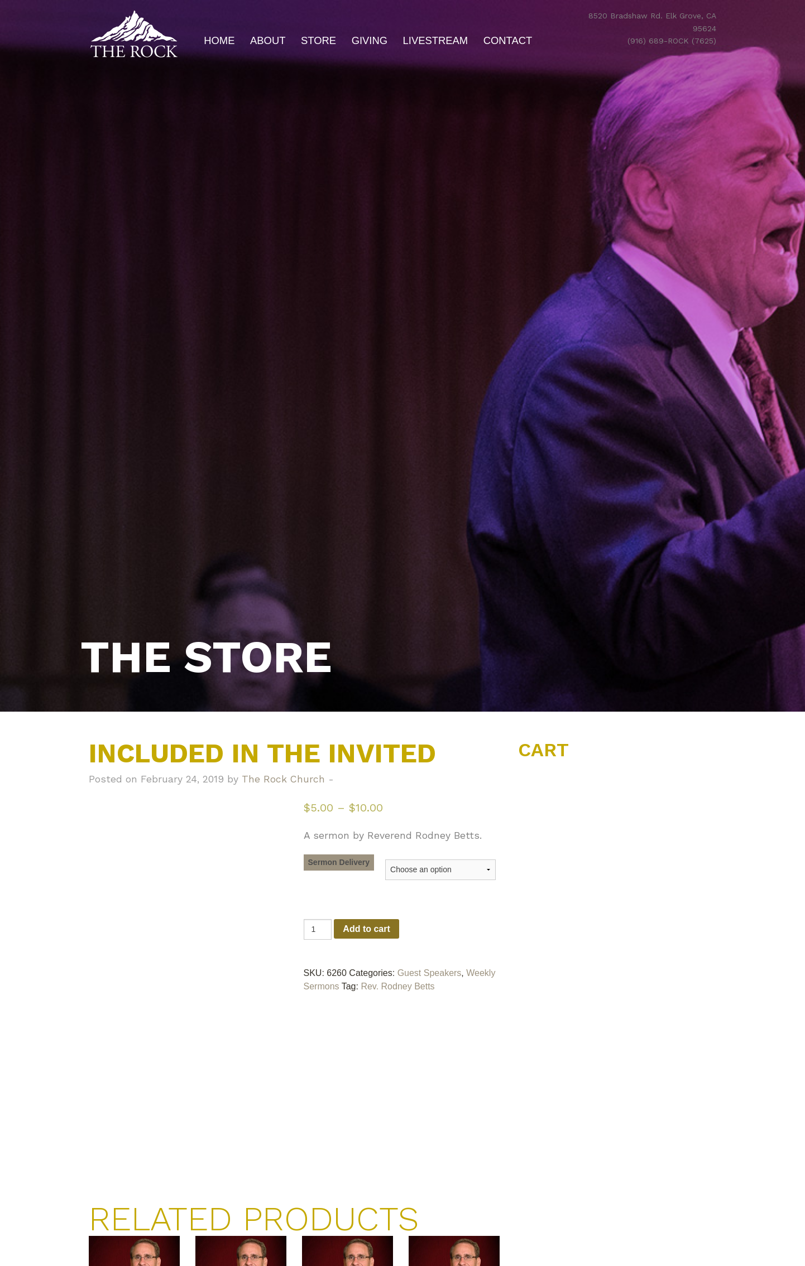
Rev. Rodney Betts (397, 986)
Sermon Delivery (339, 862)
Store (318, 40)
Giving (369, 40)
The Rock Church (283, 779)
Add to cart (366, 929)
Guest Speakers (429, 973)
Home (219, 40)
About (267, 40)
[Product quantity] (318, 929)
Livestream (435, 40)
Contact (508, 40)
